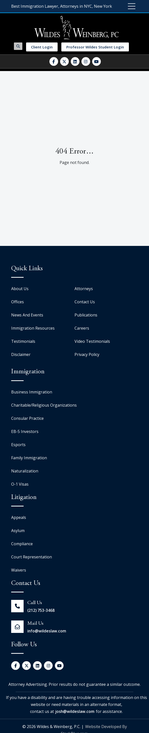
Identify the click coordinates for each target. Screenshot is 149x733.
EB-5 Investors (24, 431)
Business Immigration (31, 392)
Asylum (18, 530)
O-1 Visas (20, 484)
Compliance (22, 543)
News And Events (27, 315)
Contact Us (84, 302)
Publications (85, 315)
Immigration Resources (33, 328)
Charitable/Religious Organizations (44, 405)
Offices (17, 302)
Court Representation (31, 557)
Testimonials (23, 341)
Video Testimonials (92, 341)
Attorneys (83, 288)
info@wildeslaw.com (46, 631)
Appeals (18, 517)
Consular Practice (27, 418)
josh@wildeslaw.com (75, 711)
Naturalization (24, 471)
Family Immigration (29, 458)
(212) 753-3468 (41, 610)
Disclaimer (21, 354)
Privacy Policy (86, 354)
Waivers (18, 570)
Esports (18, 444)
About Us (20, 288)
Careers (81, 328)
